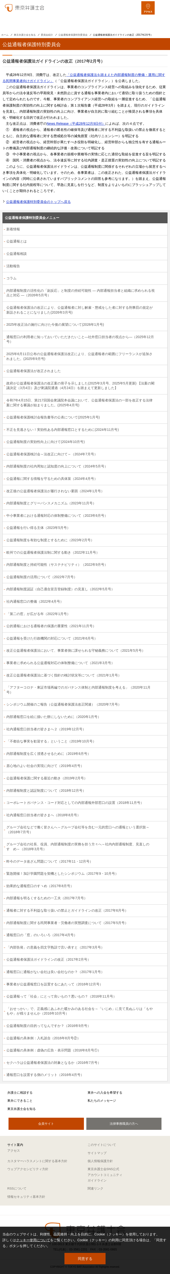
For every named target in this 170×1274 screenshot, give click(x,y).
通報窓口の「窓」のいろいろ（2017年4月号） (41, 935)
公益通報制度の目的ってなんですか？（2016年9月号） (48, 1026)
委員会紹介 (47, 34)
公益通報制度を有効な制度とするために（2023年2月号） (50, 540)
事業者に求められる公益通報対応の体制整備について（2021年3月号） (60, 663)
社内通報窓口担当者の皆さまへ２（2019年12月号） (46, 729)
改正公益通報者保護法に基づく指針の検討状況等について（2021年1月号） (63, 675)
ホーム (5, 34)
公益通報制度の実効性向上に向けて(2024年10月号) (45, 442)
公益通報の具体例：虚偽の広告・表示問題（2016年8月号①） (53, 1050)
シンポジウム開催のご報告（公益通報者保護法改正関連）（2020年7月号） (63, 704)
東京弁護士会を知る (25, 34)
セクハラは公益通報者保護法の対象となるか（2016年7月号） (53, 1063)
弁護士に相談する (20, 1092)
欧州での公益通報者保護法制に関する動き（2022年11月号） (52, 552)
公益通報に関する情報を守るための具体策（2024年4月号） (52, 479)
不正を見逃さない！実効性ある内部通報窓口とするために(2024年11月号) (62, 430)
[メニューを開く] (162, 8)
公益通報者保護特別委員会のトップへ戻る (38, 202)
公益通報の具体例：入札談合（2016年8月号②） (43, 1038)
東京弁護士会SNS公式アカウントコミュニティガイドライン (105, 1174)
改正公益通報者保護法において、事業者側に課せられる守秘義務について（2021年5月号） (75, 650)
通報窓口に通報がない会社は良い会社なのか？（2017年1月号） (55, 972)
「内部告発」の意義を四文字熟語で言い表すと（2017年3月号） (55, 947)
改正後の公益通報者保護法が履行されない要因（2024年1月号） (55, 491)
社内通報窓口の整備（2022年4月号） (34, 601)
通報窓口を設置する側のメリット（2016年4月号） (45, 1075)
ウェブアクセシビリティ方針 (27, 1169)
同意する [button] (85, 1259)
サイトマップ (97, 1153)
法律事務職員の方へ (124, 1123)
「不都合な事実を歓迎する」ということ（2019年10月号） (51, 741)
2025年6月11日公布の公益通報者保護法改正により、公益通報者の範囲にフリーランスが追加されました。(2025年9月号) (79, 356)
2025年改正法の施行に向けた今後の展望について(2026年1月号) (55, 324)
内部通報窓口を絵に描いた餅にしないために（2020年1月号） (53, 717)
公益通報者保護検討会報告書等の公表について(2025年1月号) (53, 417)
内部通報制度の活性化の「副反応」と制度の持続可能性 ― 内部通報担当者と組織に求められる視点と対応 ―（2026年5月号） (80, 293)
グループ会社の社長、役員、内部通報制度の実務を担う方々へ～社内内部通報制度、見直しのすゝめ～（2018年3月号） (77, 846)
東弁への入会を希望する (105, 1092)
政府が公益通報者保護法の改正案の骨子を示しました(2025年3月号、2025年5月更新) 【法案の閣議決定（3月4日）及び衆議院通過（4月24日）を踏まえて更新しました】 (80, 385)
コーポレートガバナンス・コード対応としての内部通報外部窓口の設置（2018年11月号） (75, 803)
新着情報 (13, 229)
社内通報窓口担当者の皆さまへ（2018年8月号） (43, 815)
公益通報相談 (16, 254)
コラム (11, 278)
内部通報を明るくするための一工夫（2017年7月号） (46, 898)
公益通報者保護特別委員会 (73, 34)
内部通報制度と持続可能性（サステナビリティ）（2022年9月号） (57, 564)
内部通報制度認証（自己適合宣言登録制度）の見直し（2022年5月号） (60, 589)
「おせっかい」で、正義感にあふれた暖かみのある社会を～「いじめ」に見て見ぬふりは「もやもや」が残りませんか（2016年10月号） (79, 1011)
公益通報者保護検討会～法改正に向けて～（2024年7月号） (52, 454)
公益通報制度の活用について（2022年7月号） (41, 577)
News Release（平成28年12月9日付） (76, 123)
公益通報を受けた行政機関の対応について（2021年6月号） (52, 638)
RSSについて (17, 1188)
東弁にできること (20, 1100)
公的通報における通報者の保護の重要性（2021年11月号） (51, 626)
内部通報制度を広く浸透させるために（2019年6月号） (48, 754)
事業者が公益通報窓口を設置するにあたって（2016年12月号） (54, 984)
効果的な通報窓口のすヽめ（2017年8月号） (40, 886)
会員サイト (46, 1123)
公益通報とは (16, 241)
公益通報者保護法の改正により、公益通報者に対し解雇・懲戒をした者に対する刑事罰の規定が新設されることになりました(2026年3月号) (79, 310)
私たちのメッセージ (102, 1100)
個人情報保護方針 (100, 1161)
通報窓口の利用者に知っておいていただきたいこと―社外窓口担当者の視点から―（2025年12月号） (80, 339)
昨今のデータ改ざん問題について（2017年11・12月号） (49, 861)
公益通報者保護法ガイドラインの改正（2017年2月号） (48, 959)
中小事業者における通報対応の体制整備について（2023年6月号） (57, 515)
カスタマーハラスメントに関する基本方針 (37, 1161)
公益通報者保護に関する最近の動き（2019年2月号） (46, 778)
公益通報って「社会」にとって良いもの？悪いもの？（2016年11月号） (61, 996)
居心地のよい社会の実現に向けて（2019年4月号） (45, 766)
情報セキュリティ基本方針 (26, 1197)
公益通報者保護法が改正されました (33, 371)
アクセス (13, 1150)
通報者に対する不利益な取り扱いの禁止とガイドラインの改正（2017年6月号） (67, 910)
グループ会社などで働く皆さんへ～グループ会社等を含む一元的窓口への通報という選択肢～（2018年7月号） (77, 829)
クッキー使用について (33, 1240)
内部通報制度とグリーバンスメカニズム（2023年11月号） (51, 503)
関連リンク (95, 1188)
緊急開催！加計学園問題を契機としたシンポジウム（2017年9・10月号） (62, 873)
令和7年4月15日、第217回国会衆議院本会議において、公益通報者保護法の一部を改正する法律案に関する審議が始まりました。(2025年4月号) (79, 402)
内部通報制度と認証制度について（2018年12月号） (46, 790)
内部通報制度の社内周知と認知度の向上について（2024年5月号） (57, 466)
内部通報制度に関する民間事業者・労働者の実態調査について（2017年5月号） (67, 923)
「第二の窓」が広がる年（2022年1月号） (38, 614)
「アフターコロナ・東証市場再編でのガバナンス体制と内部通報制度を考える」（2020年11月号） (78, 689)
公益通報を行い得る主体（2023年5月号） (38, 528)
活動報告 (13, 266)
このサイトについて (102, 1145)
